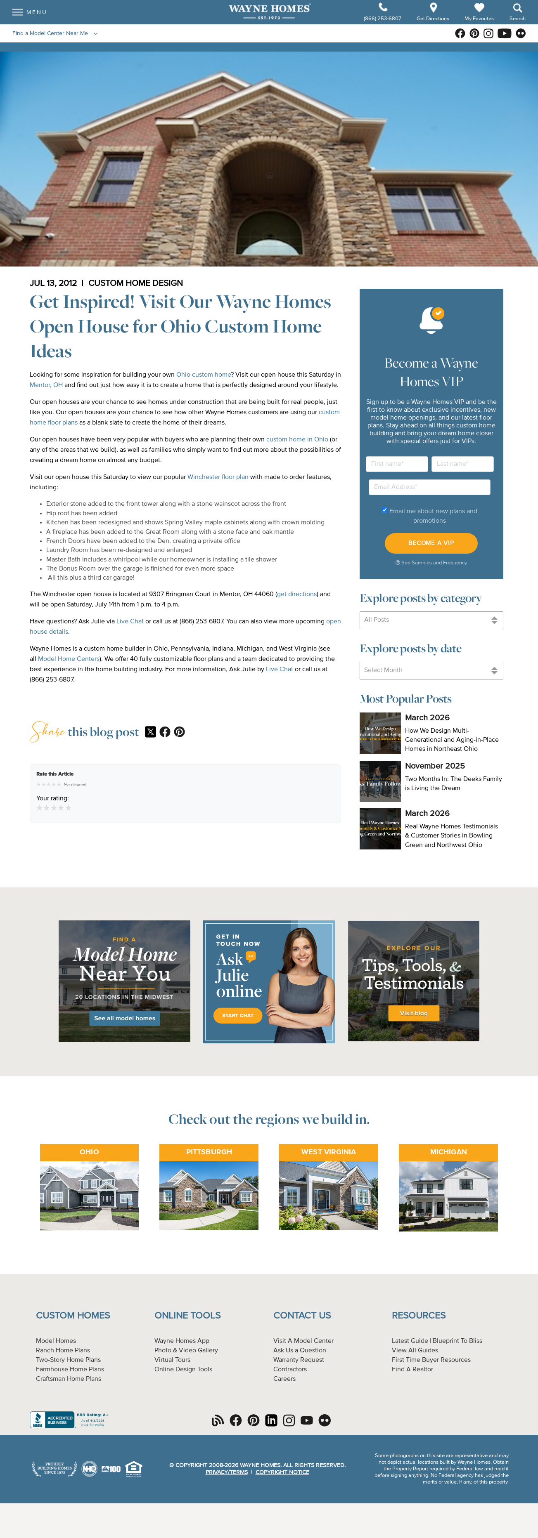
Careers (284, 1379)
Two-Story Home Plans (68, 1360)
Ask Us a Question (299, 1350)
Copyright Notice (282, 1472)
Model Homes (56, 1341)
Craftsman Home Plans (68, 1379)
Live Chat (130, 621)
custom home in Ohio (297, 439)
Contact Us (302, 1316)
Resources (419, 1316)
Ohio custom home (203, 375)
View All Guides (415, 1350)
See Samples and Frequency (431, 563)
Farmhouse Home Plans (70, 1369)
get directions (297, 594)
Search (518, 23)
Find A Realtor (412, 1369)
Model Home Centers (69, 659)
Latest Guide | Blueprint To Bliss (437, 1341)
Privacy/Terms (227, 1472)
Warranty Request (298, 1360)
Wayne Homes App (181, 1341)
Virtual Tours (172, 1360)
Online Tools (187, 1316)
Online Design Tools (183, 1369)
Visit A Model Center (303, 1341)
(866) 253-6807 (383, 23)
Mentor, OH (46, 385)
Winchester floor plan (218, 477)
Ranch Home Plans (63, 1350)
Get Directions (433, 23)
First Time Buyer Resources (431, 1360)
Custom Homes (73, 1316)
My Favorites (479, 23)
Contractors (290, 1369)
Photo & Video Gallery (186, 1350)
